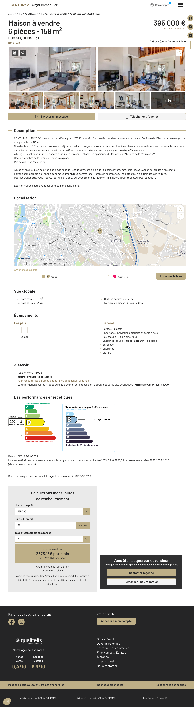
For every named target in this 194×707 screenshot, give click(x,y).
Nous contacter (107, 666)
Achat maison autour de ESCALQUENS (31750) (39, 698)
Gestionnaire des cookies (171, 684)
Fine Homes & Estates (111, 652)
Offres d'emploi (106, 639)
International (105, 661)
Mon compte (159, 5)
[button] (15, 53)
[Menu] (180, 4)
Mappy (44, 264)
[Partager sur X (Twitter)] (190, 27)
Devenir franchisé (108, 643)
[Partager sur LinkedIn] (190, 35)
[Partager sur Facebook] (190, 18)
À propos (103, 657)
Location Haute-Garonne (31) (155, 698)
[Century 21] (34, 5)
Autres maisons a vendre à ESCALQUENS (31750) (97, 698)
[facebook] (11, 622)
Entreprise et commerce (113, 648)
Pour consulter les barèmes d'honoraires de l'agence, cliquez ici (53, 380)
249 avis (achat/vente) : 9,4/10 (168, 41)
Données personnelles (110, 684)
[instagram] (21, 622)
